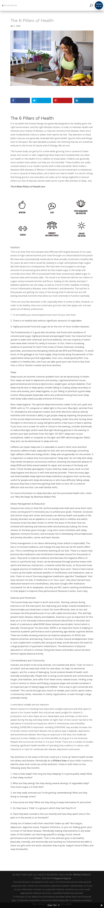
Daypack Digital (62, 878)
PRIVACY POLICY (82, 874)
